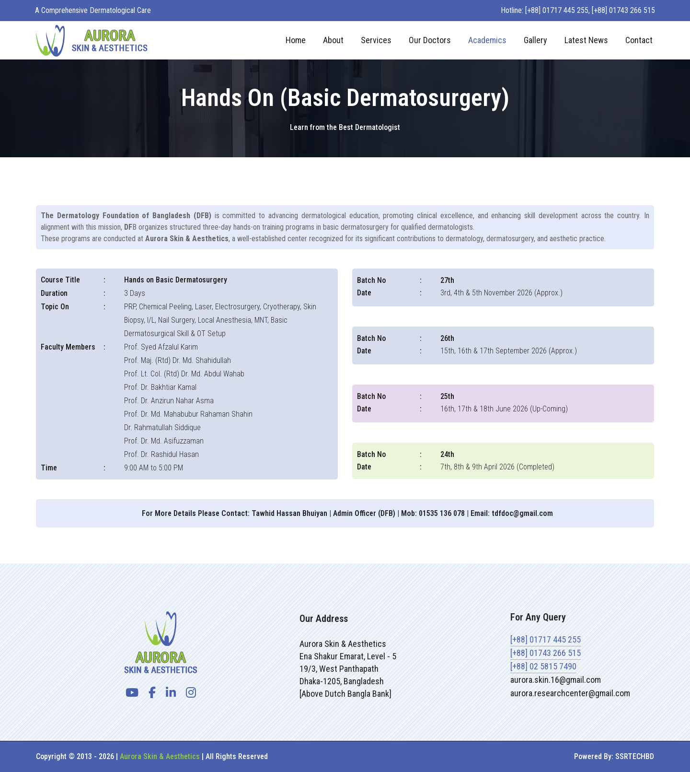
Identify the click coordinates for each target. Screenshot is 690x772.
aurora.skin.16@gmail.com (555, 680)
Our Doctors (430, 40)
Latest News (586, 40)
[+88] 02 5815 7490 (543, 666)
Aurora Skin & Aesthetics (160, 756)
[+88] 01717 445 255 (545, 639)
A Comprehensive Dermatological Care (93, 10)
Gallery (535, 40)
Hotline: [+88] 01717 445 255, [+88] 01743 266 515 (578, 10)
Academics (487, 40)
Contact (639, 40)
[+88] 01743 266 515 (545, 653)
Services (376, 40)
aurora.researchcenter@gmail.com (570, 693)
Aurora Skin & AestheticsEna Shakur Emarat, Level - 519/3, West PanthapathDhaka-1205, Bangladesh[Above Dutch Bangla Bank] (347, 669)
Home (296, 40)
